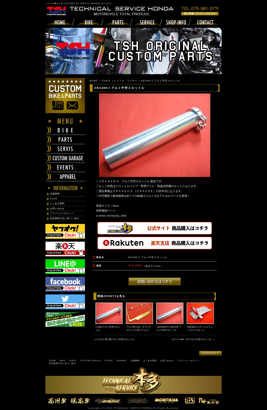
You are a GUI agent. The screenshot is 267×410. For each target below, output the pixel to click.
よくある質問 (57, 203)
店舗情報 (55, 193)
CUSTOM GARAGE (90, 361)
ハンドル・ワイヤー (125, 80)
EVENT (109, 361)
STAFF (53, 198)
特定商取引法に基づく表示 (64, 218)
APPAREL (121, 361)
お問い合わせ (57, 208)
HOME (94, 80)
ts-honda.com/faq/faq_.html (111, 215)
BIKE (62, 361)
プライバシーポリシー (62, 213)
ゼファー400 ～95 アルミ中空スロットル (193, 339)
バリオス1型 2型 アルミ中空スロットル (114, 339)
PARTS (106, 80)
